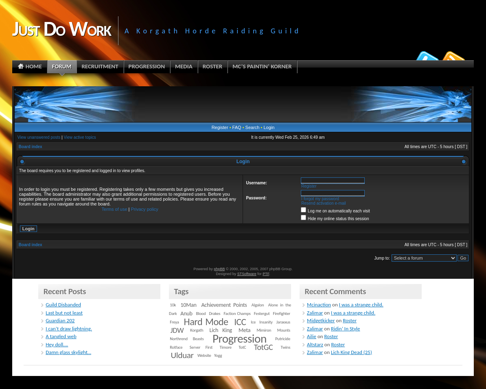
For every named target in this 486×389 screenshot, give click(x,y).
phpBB (219, 269)
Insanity (265, 322)
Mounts (283, 330)
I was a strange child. (361, 305)
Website (204, 355)
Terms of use (114, 209)
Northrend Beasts (187, 338)
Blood (201, 313)
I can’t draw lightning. (69, 329)
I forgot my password (320, 199)
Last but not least (64, 313)
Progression (239, 338)
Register (220, 127)
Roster (350, 320)
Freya (174, 322)
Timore (226, 347)
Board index (30, 146)
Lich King (221, 330)
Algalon (258, 305)
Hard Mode (206, 322)
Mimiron (263, 330)
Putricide (282, 338)
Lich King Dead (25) (351, 352)
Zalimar (315, 313)
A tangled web (61, 336)
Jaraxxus (283, 322)
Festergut (262, 313)
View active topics (79, 137)
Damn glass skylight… (68, 352)
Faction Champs (236, 313)
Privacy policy (144, 209)
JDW (177, 330)
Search (252, 127)
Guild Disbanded (63, 305)
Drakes (214, 313)
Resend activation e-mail (323, 203)
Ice (253, 322)
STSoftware (246, 274)
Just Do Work (61, 28)
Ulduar (182, 355)
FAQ (236, 127)
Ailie (311, 336)
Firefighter (281, 313)
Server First (201, 347)
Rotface (176, 347)
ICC (240, 322)
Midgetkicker (321, 320)
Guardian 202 (60, 320)
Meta (244, 330)
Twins (286, 347)
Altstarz (315, 344)
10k (173, 305)
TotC (242, 347)
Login (268, 127)
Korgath (196, 330)
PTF (266, 274)
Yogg (218, 355)
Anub (186, 313)
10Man (188, 305)
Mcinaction (319, 305)
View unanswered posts (39, 137)
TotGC (263, 347)
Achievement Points (224, 305)
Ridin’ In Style (345, 329)
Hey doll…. (57, 344)
